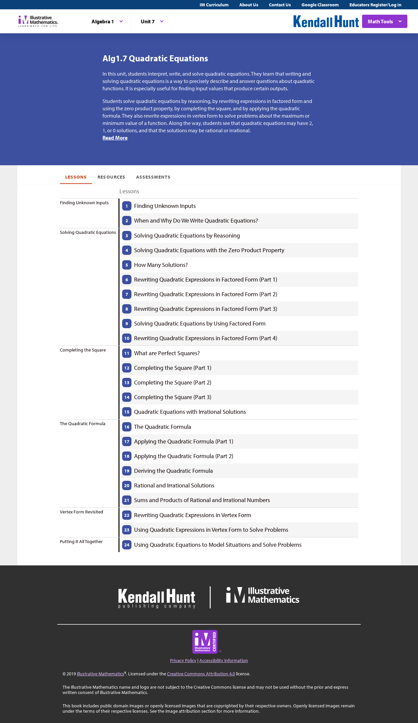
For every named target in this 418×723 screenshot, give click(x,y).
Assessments (153, 177)
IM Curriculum (214, 5)
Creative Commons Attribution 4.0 (201, 674)
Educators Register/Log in (375, 5)
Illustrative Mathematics (100, 674)
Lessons (76, 177)
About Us (248, 5)
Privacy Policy (183, 660)
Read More (115, 137)
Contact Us (280, 5)
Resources (111, 177)
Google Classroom (320, 5)
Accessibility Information (223, 660)
